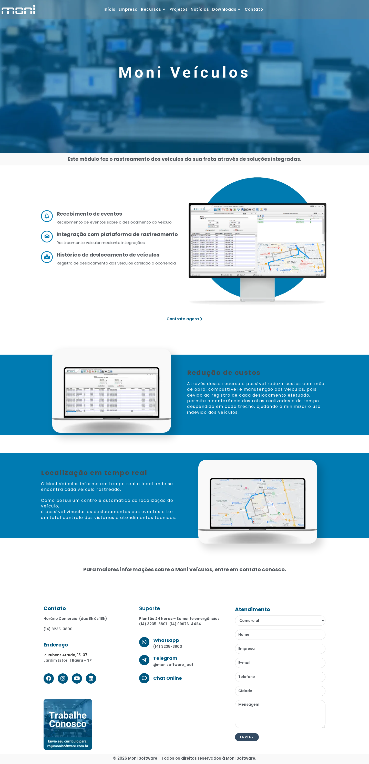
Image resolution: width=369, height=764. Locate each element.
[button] (184, 319)
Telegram (165, 658)
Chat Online (167, 678)
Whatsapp (166, 640)
